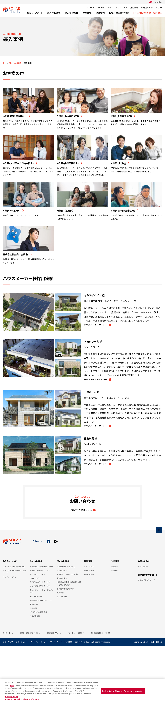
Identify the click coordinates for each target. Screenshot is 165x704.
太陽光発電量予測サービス (40, 587)
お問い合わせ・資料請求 (148, 13)
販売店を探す (62, 579)
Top (4, 63)
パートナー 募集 (75, 634)
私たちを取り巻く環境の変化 (14, 568)
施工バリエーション (37, 598)
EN (161, 7)
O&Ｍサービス (35, 579)
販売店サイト (147, 7)
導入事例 (60, 594)
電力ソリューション (37, 575)
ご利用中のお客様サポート (40, 613)
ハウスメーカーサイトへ (96, 325)
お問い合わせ (144, 562)
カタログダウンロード (117, 7)
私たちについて (35, 13)
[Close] (160, 691)
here (12, 686)
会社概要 (114, 571)
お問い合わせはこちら (80, 510)
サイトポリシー (22, 643)
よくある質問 (35, 617)
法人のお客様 (53, 13)
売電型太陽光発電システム (40, 571)
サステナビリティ (9, 578)
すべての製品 (89, 568)
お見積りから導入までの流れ (68, 575)
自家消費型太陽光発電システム (42, 568)
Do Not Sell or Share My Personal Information (92, 643)
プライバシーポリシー (38, 643)
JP (157, 7)
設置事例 (33, 609)
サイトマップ (8, 643)
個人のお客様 (71, 13)
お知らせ (101, 7)
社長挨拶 (114, 568)
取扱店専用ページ (99, 634)
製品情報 (87, 13)
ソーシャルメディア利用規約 (61, 643)
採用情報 (134, 7)
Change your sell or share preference (22, 699)
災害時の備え (62, 571)
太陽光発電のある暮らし (66, 568)
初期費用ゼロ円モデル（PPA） (41, 601)
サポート (90, 7)
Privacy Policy (11, 697)
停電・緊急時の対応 (119, 13)
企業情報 (100, 13)
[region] (82, 691)
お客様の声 (34, 605)
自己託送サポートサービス (40, 583)
